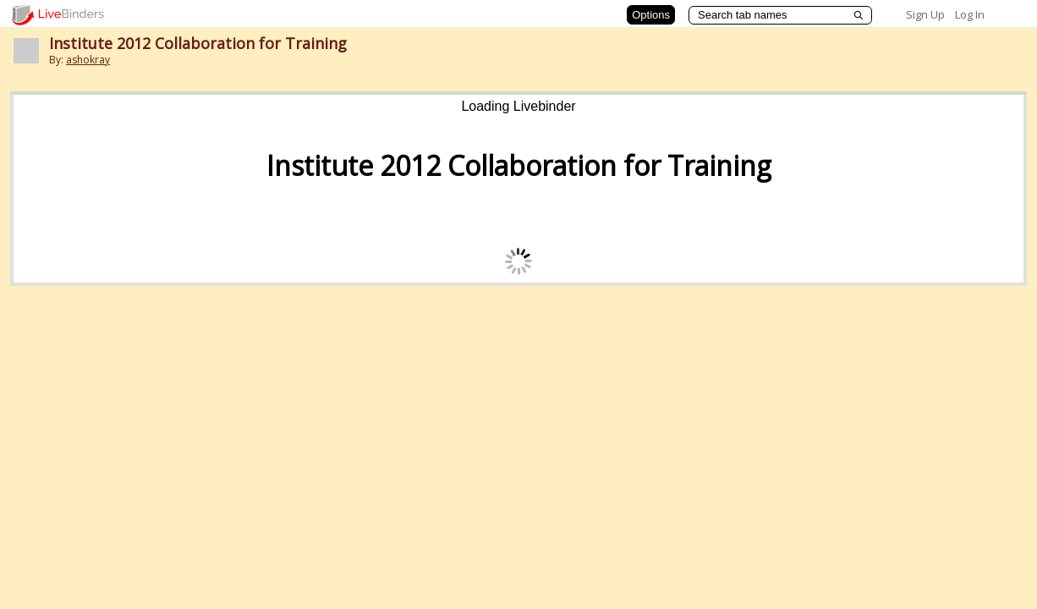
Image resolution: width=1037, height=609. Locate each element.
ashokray (88, 59)
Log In (970, 14)
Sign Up (925, 14)
